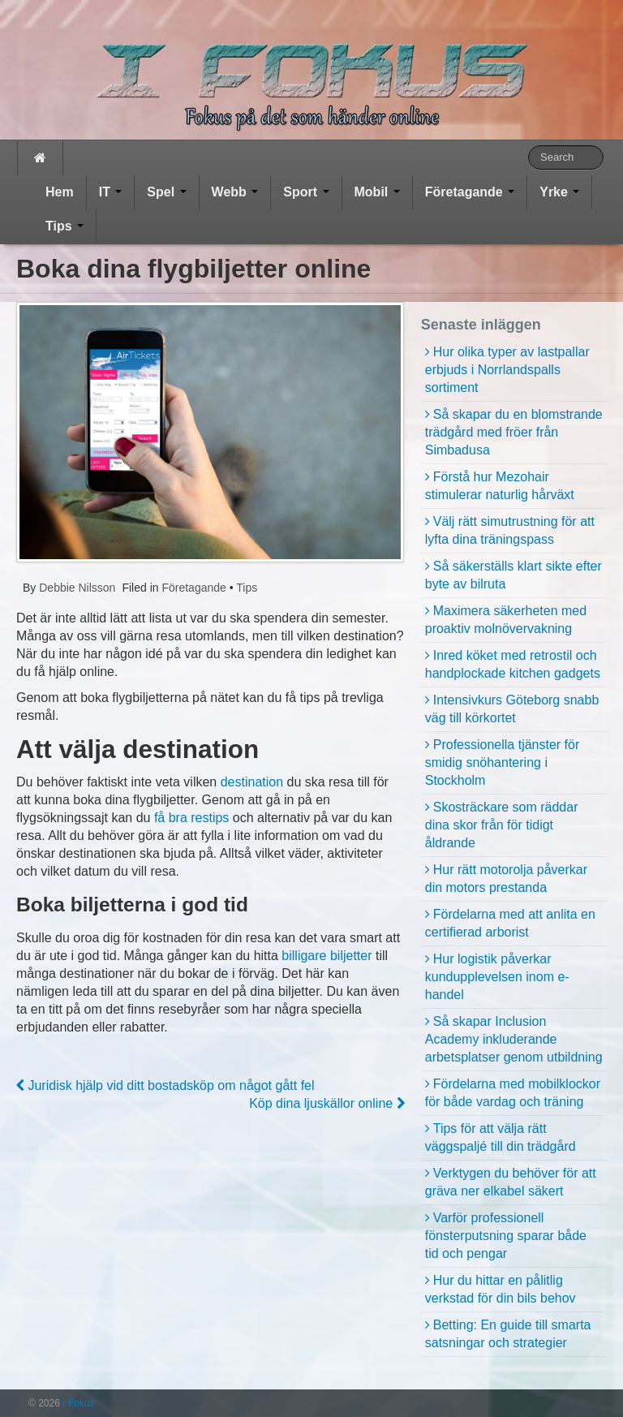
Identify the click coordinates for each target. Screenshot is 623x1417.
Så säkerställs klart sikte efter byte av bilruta (513, 575)
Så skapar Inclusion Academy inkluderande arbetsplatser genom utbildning (514, 1039)
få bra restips (191, 818)
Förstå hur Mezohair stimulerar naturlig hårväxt (499, 486)
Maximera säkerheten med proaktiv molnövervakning (505, 619)
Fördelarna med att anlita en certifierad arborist (510, 923)
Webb (235, 192)
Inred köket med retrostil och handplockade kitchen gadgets (512, 664)
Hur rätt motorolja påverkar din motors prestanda (506, 878)
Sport (306, 192)
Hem (59, 192)
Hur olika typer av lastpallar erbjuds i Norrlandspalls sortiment (507, 369)
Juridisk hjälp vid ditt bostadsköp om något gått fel (165, 1085)
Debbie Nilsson (75, 587)
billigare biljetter (326, 956)
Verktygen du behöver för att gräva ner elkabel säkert (510, 1182)
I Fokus (77, 1403)
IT (110, 192)
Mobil (377, 192)
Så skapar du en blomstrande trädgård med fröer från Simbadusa (514, 432)
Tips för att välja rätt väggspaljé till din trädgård (500, 1137)
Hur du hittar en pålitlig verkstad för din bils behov (500, 1289)
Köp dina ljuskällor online (326, 1103)
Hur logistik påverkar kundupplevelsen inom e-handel (497, 976)
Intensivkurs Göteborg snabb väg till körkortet (512, 709)
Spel (166, 192)
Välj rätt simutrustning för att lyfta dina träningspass (510, 530)
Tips (64, 226)
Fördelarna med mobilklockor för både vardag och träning (512, 1093)
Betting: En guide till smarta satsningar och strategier (508, 1334)
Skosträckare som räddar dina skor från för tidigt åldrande (501, 825)
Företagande (469, 192)
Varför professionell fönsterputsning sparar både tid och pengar (505, 1235)
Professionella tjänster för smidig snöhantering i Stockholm (502, 762)
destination (252, 782)
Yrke (559, 192)
